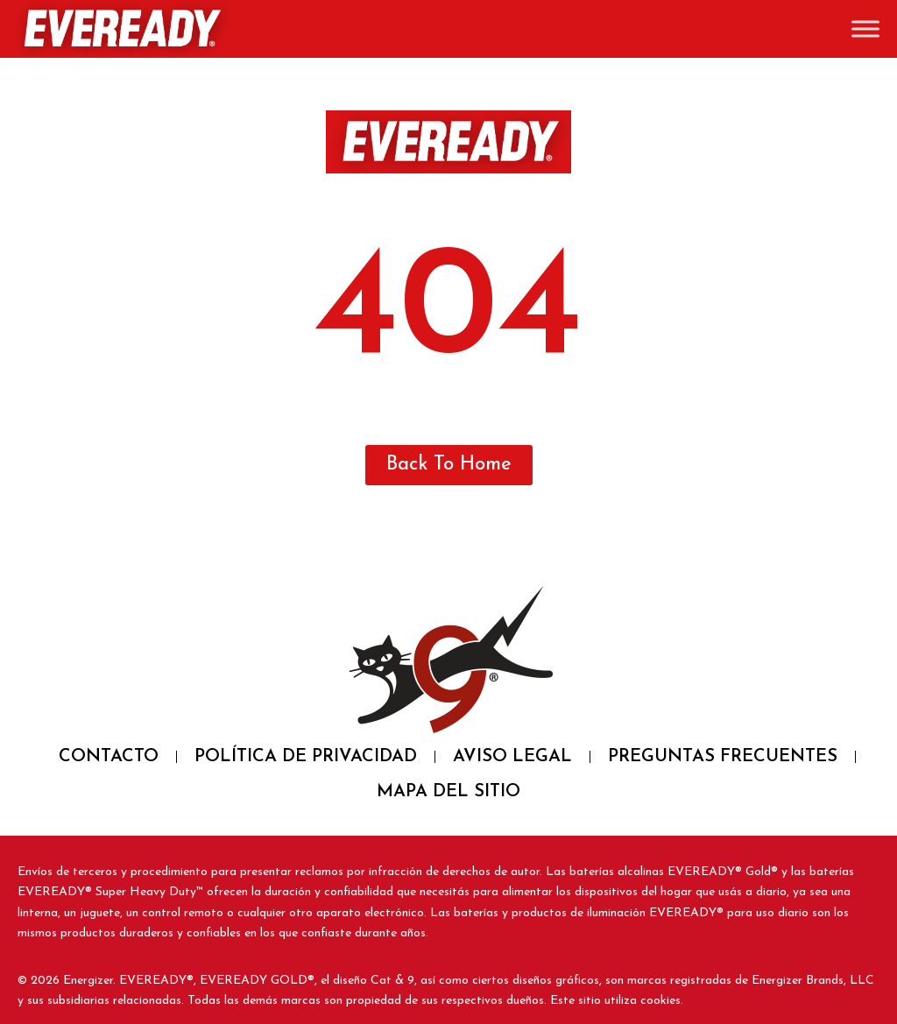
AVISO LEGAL (512, 757)
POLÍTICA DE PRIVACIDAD (305, 757)
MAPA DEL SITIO (448, 792)
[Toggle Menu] (865, 28)
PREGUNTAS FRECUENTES (722, 757)
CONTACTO (109, 757)
